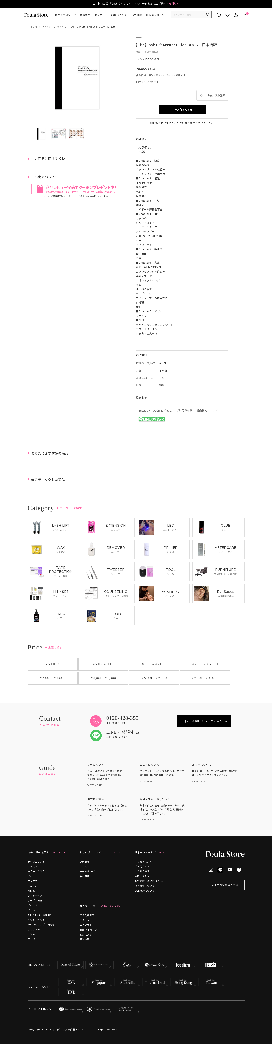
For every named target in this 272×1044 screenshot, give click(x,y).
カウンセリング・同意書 (41, 924)
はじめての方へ (155, 14)
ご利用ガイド (184, 410)
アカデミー (47, 27)
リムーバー (34, 885)
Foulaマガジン (118, 14)
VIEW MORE (94, 785)
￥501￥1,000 (103, 664)
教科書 (60, 27)
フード (31, 939)
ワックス (33, 881)
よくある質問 (142, 871)
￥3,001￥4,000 (52, 678)
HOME (34, 27)
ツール (31, 910)
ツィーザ (33, 905)
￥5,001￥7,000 (154, 678)
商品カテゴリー (64, 14)
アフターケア (35, 895)
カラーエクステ (36, 871)
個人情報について (145, 885)
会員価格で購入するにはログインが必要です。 (162, 75)
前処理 (31, 890)
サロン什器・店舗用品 (40, 915)
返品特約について (207, 410)
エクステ (33, 866)
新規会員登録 (87, 915)
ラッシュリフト (36, 861)
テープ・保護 (35, 900)
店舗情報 (137, 14)
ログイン (85, 920)
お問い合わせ (142, 876)
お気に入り (86, 934)
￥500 (52, 664)
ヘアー (31, 934)
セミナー (100, 14)
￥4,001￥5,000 (103, 678)
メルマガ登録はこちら (225, 885)
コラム (83, 866)
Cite (139, 36)
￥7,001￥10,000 (205, 678)
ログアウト (86, 925)
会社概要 (85, 876)
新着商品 (85, 14)
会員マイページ (88, 929)
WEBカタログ (87, 871)
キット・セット (36, 919)
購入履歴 (85, 939)
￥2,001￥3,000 (205, 664)
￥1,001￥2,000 (154, 664)
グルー (31, 876)
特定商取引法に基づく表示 (149, 881)
